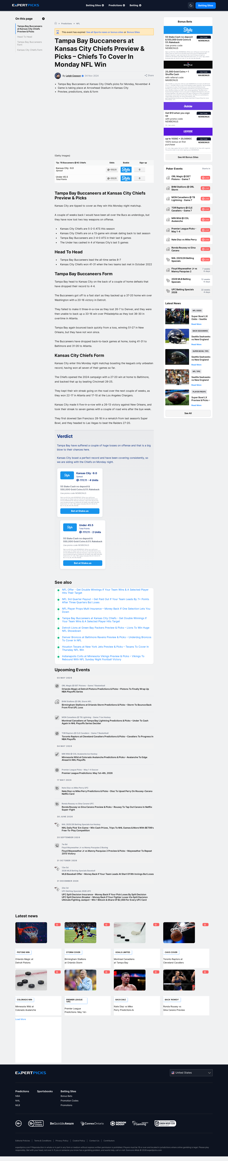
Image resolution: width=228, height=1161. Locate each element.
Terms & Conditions (42, 1150)
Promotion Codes (69, 1110)
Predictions (115, 5)
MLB (17, 1115)
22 (202, 290)
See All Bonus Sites (188, 157)
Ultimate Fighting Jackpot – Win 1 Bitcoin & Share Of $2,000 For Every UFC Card (104, 909)
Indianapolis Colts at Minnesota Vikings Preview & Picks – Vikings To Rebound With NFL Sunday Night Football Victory (103, 668)
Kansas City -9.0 (79, 179)
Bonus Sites (133, 32)
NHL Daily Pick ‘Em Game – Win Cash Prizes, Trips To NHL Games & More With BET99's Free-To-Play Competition (108, 839)
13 (202, 279)
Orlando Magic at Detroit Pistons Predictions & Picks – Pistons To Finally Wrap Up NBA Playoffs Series (105, 700)
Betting (134, 5)
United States (183, 1082)
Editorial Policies (22, 1150)
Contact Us (94, 1150)
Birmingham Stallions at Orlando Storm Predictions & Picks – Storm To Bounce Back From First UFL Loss (107, 716)
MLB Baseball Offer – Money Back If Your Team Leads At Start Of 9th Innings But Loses (108, 884)
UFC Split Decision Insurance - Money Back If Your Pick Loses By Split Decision (104, 904)
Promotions (66, 1115)
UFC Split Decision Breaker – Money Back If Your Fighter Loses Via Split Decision (105, 907)
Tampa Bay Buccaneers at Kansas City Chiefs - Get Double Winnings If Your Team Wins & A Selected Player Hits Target (104, 630)
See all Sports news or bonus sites (104, 32)
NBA (17, 1106)
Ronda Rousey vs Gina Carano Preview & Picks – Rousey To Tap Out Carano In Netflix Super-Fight (107, 818)
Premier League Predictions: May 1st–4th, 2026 (87, 783)
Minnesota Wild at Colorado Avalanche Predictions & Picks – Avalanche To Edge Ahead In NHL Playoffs (104, 768)
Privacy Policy (62, 1150)
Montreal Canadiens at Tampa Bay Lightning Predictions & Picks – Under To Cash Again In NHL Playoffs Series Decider (105, 732)
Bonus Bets (66, 1106)
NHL (17, 1110)
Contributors (109, 1150)
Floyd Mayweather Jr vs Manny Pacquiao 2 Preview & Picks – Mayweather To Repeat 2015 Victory (107, 862)
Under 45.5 (79, 187)
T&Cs (204, 57)
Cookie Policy (79, 1150)
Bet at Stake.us (80, 520)
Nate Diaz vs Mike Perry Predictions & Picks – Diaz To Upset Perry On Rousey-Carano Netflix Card (107, 802)
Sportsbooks (45, 1101)
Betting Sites (93, 5)
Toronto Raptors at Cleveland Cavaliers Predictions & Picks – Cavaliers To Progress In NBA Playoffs (107, 747)
